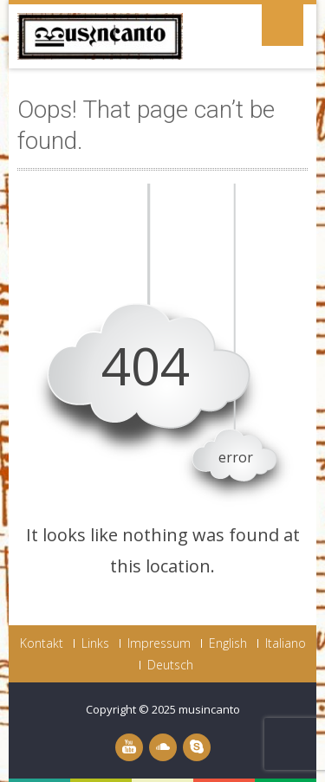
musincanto (209, 709)
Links (95, 643)
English (228, 643)
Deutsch (170, 665)
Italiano (285, 643)
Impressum (159, 643)
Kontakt (41, 643)
